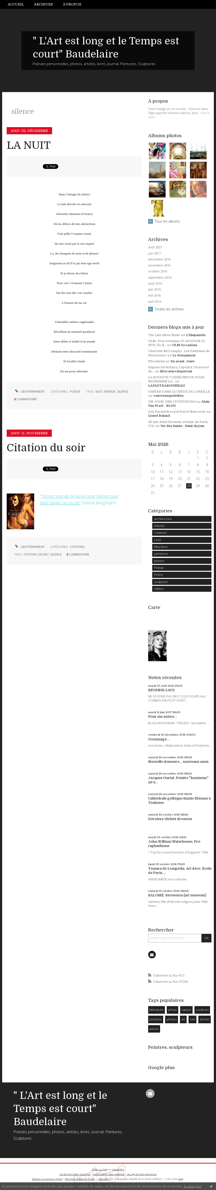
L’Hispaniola (195, 335)
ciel (192, 1019)
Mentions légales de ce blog (80, 1178)
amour (154, 1029)
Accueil (16, 4)
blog (180, 1178)
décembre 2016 (159, 259)
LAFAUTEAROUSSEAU (166, 385)
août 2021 (155, 247)
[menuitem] (18, 4)
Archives (43, 4)
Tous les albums (167, 221)
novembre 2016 (159, 265)
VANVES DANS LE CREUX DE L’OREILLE (179, 391)
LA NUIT (29, 145)
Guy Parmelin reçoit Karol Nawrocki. (177, 411)
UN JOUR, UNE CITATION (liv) (171, 401)
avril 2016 (154, 302)
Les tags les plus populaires (142, 1174)
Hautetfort (118, 1169)
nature (186, 1010)
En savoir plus (192, 1186)
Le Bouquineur (184, 355)
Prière (158, 574)
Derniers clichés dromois (170, 819)
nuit (99, 392)
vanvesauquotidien (168, 395)
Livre (157, 540)
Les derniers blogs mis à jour (75, 1174)
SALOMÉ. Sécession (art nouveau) (177, 895)
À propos (72, 4)
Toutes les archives (169, 309)
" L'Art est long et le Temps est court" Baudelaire (60, 1109)
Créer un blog (99, 1169)
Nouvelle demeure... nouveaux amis (178, 762)
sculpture (161, 582)
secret (43, 554)
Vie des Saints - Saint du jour (183, 426)
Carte (154, 607)
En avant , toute (183, 361)
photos (159, 561)
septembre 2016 (159, 277)
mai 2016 (154, 295)
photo (172, 1010)
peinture (155, 1019)
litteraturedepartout (176, 371)
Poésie (75, 392)
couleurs (202, 1010)
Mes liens (160, 547)
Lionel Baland (159, 415)
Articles (159, 526)
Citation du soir (46, 448)
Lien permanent (29, 392)
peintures (161, 553)
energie (110, 392)
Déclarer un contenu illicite (47, 1178)
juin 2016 (154, 289)
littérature (156, 1010)
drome (204, 1019)
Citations (77, 547)
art (183, 1019)
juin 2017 (154, 253)
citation (30, 554)
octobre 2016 (157, 271)
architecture (163, 519)
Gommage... (158, 739)
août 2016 (155, 283)
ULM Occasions (184, 345)
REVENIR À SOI (161, 690)
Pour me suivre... (162, 716)
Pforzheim (156, 361)
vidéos (158, 589)
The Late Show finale (164, 335)
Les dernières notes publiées (108, 1174)
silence (123, 392)
